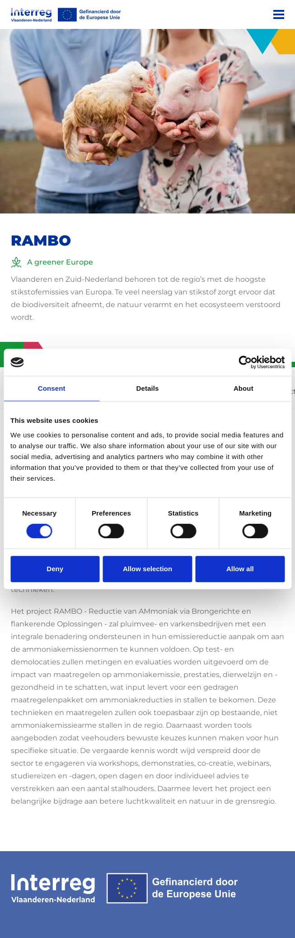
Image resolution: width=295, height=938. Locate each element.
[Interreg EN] (66, 14)
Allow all (240, 569)
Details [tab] (147, 388)
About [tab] (243, 388)
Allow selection (147, 569)
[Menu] (278, 14)
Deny (55, 569)
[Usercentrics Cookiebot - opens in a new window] (245, 362)
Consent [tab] (52, 388)
